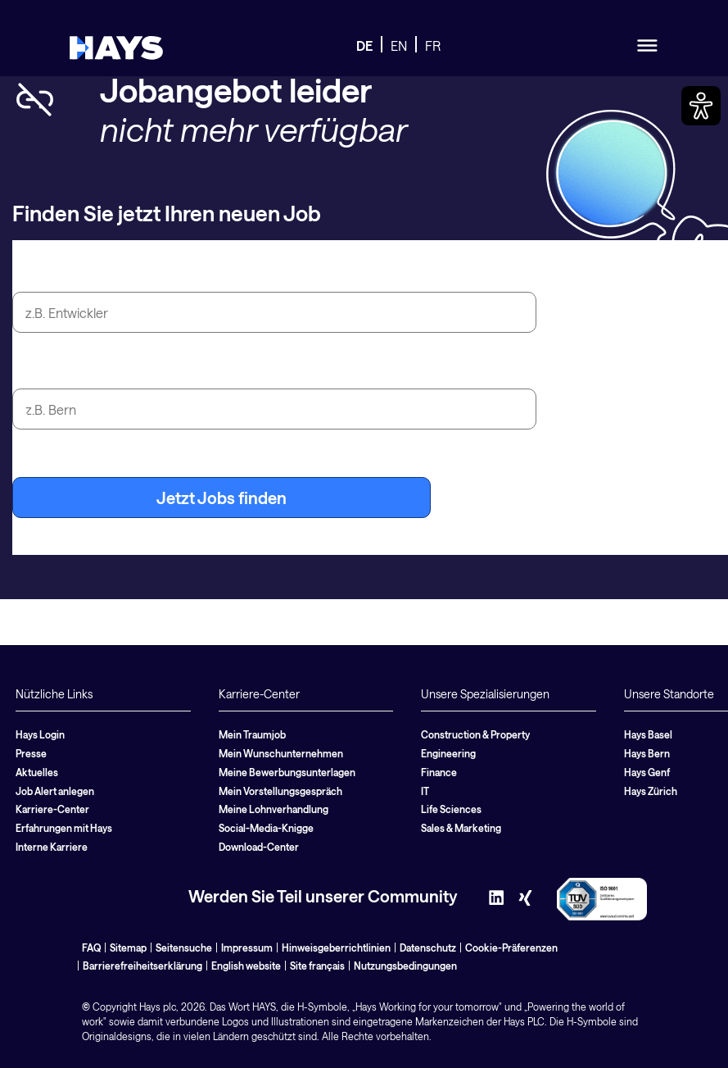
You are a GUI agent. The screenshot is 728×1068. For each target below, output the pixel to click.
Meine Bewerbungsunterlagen (287, 772)
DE (364, 45)
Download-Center (259, 846)
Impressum (247, 947)
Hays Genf (647, 772)
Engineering (448, 753)
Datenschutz (428, 947)
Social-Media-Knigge (266, 828)
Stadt (32, 369)
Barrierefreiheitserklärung (142, 965)
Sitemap (128, 947)
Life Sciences (451, 809)
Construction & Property (475, 734)
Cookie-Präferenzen (511, 947)
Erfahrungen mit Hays (64, 828)
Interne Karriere (52, 846)
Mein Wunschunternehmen (281, 753)
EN (399, 45)
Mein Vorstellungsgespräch (280, 791)
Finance (439, 772)
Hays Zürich (650, 791)
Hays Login (40, 734)
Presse (31, 753)
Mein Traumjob (252, 734)
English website (246, 965)
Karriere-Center (52, 809)
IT (425, 791)
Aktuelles (37, 772)
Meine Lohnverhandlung (273, 809)
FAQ (91, 947)
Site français (317, 965)
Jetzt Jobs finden (221, 497)
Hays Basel (648, 734)
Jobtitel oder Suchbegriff (106, 273)
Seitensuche (184, 947)
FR (433, 45)
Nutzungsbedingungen (405, 965)
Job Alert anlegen (55, 791)
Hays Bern (647, 753)
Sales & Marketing (461, 828)
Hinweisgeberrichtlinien (336, 947)
